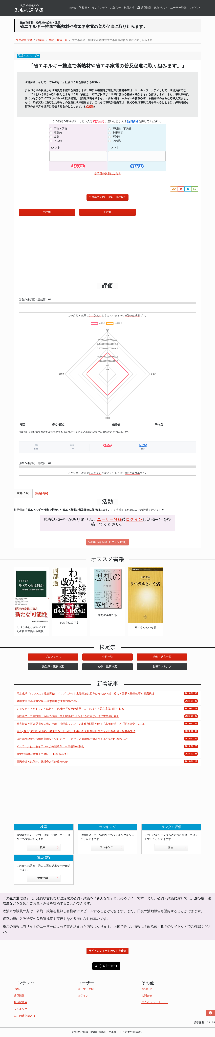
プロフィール (53, 657)
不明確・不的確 (122, 128)
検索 (49, 847)
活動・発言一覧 (162, 657)
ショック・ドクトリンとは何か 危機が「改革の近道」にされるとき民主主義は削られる (70, 708)
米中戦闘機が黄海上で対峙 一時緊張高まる (43, 754)
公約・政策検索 (107, 666)
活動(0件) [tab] (23, 493)
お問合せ (146, 995)
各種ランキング (162, 666)
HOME (72, 7)
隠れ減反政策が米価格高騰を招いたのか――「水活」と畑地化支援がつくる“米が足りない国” (72, 739)
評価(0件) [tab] (41, 493)
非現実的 (118, 132)
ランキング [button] (98, 7)
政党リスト (161, 7)
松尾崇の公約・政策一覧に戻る (107, 197)
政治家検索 (20, 1002)
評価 (47, 212)
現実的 (58, 132)
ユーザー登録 (178, 7)
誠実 (56, 136)
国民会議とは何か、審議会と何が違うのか (42, 761)
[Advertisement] (107, 250)
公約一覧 (107, 657)
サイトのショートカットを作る (107, 951)
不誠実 (117, 136)
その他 (58, 140)
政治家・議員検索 (53, 666)
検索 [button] (83, 7)
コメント (54, 147)
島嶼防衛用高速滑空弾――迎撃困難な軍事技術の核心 (48, 701)
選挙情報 (144, 7)
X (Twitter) (106, 966)
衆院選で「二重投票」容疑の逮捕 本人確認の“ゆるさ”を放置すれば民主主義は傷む (68, 716)
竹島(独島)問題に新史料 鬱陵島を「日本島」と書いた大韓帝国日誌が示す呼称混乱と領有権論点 (76, 731)
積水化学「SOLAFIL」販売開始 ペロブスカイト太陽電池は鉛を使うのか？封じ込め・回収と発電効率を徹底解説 (85, 693)
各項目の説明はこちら (107, 173)
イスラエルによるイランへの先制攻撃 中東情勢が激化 (50, 746)
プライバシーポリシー (154, 1002)
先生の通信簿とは (24, 1016)
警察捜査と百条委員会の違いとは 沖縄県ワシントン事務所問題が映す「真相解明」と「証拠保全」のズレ (81, 724)
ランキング (111, 847)
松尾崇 (89, 106)
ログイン (194, 7)
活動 (107, 212)
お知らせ (115, 7)
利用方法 (129, 7)
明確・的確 (60, 128)
